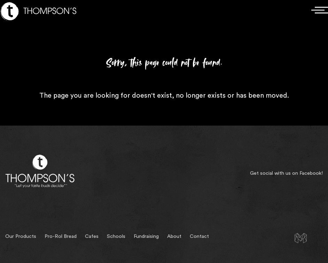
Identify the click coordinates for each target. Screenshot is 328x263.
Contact (199, 236)
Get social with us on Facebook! (286, 173)
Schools (116, 236)
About (174, 236)
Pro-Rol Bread (61, 236)
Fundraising (146, 236)
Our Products (20, 236)
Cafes (92, 236)
